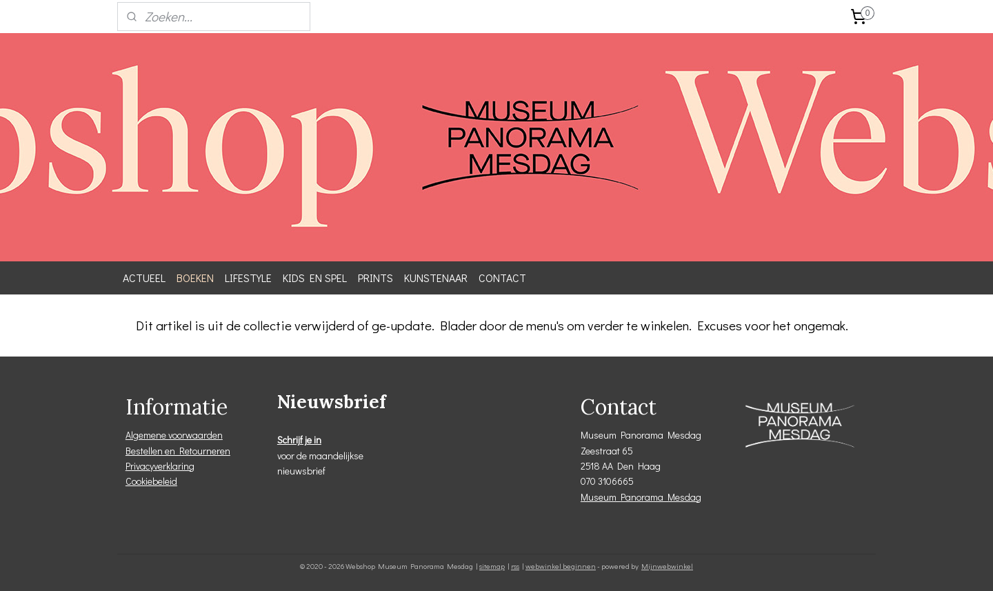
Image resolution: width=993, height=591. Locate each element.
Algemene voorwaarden (174, 434)
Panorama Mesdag (661, 496)
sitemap (492, 566)
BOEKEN (195, 277)
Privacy (140, 465)
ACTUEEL (144, 277)
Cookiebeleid (151, 481)
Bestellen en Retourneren (178, 450)
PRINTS (375, 277)
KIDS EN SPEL (315, 277)
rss (515, 566)
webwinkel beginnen (560, 566)
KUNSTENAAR (436, 277)
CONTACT (502, 277)
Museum (601, 496)
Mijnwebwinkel (667, 566)
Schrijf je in (299, 439)
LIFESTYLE (248, 277)
